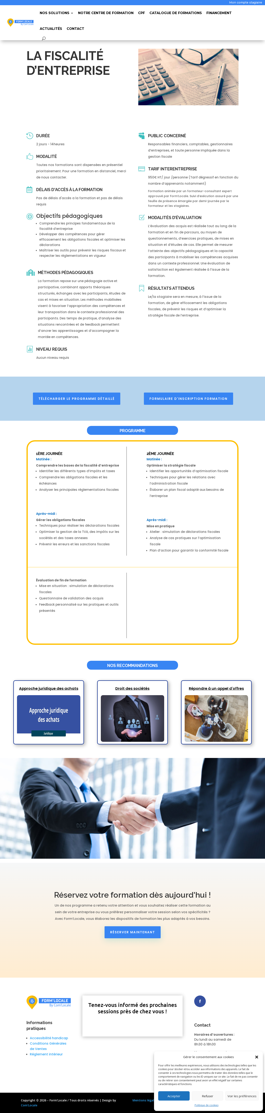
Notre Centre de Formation (106, 13)
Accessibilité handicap (49, 1038)
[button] (257, 1057)
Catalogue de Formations (175, 13)
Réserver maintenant (132, 932)
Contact (75, 29)
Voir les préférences (242, 1096)
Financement (219, 13)
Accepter (173, 1096)
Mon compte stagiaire (245, 2)
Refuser (207, 1096)
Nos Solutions (54, 13)
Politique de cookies (206, 1105)
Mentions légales (144, 1100)
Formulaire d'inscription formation (188, 398)
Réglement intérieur (46, 1054)
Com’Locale (29, 1105)
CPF (141, 13)
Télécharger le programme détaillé (77, 398)
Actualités (51, 29)
